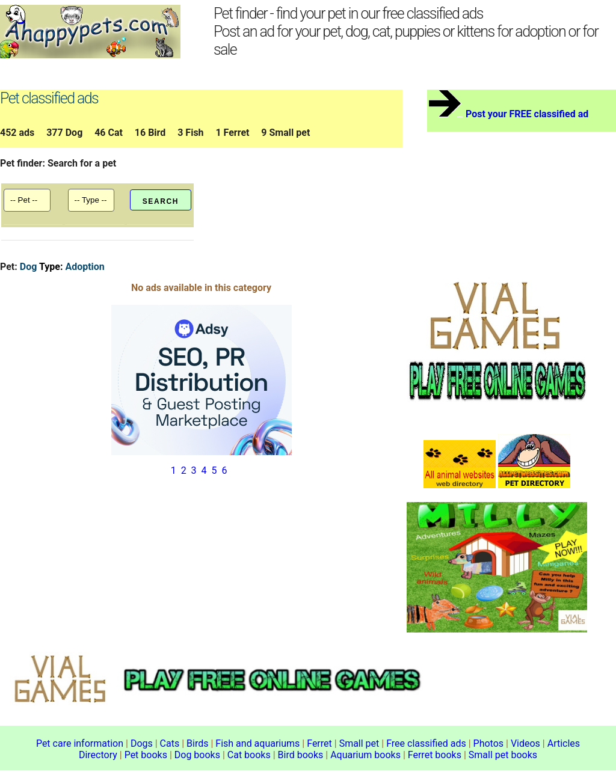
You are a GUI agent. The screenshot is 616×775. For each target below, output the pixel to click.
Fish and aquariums (257, 743)
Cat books (249, 755)
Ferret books (434, 755)
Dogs (142, 743)
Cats (170, 743)
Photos (488, 743)
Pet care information (79, 743)
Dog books (197, 755)
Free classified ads (426, 743)
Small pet (359, 743)
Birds (197, 743)
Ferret (319, 743)
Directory (98, 755)
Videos (525, 743)
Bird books (301, 755)
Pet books (146, 755)
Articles (563, 743)
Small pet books (503, 755)
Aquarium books (365, 755)
